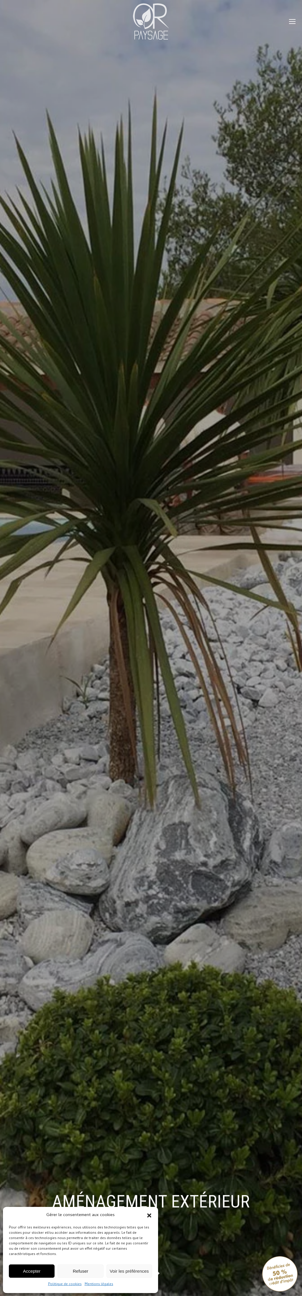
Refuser (80, 1271)
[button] (149, 1215)
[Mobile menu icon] (292, 21)
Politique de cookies (65, 1284)
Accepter (31, 1271)
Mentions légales (99, 1284)
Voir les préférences (129, 1271)
